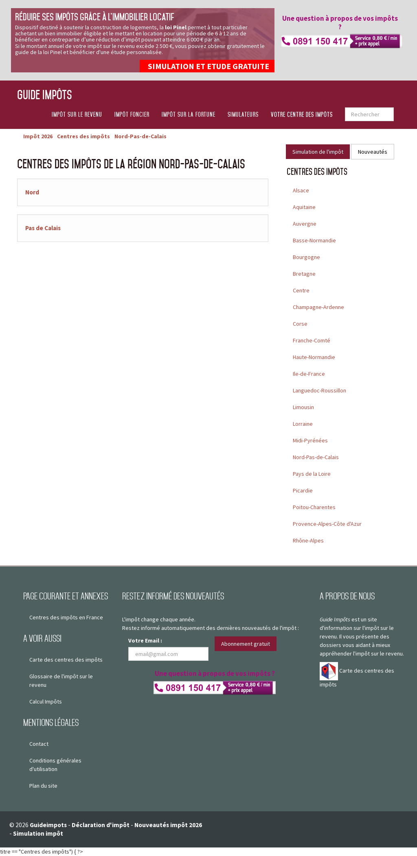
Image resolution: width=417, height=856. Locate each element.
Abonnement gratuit (245, 643)
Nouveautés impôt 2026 (168, 825)
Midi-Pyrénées (310, 440)
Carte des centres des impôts (66, 659)
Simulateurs (243, 114)
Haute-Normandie (314, 357)
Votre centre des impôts (302, 114)
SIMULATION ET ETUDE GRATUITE (208, 66)
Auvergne (304, 223)
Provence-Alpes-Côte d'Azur (327, 523)
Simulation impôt (38, 833)
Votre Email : (145, 640)
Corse (300, 323)
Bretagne (304, 273)
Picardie (303, 490)
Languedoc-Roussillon (319, 390)
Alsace (301, 190)
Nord (32, 192)
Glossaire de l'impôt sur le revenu (61, 680)
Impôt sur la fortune (188, 114)
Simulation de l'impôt (317, 151)
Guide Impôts (44, 94)
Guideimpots (48, 825)
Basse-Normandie (314, 240)
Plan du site (43, 785)
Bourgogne (306, 257)
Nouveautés (372, 151)
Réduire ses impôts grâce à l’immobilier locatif (94, 17)
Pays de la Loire (312, 473)
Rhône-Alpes (308, 540)
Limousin (303, 407)
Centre (301, 290)
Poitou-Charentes (314, 507)
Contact (38, 743)
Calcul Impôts (45, 701)
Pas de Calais (43, 228)
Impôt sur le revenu (77, 114)
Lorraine (303, 423)
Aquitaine (304, 207)
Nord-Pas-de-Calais (316, 457)
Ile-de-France (309, 373)
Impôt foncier (131, 114)
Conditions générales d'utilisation (55, 765)
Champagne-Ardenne (318, 307)
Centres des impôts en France (66, 617)
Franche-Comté (311, 340)
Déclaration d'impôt (100, 825)
